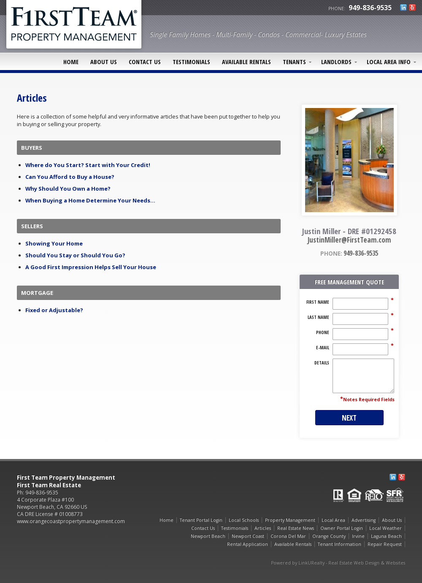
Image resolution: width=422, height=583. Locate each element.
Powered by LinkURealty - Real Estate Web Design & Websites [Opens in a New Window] (338, 563)
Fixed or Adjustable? (54, 310)
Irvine (358, 536)
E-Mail (322, 348)
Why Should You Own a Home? (68, 188)
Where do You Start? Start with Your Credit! (87, 165)
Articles (262, 528)
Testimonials (191, 61)
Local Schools (244, 520)
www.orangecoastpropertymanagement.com (71, 521)
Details (321, 363)
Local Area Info (389, 61)
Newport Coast (248, 536)
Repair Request (385, 544)
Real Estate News (295, 528)
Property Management (290, 520)
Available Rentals (246, 61)
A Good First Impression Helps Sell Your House (90, 267)
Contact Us (145, 61)
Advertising (364, 520)
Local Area (333, 520)
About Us (103, 61)
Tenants (294, 61)
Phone (322, 332)
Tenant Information (339, 544)
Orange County (329, 536)
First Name (317, 302)
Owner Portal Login (341, 528)
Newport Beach (208, 536)
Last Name (318, 317)
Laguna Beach (386, 536)
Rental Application (247, 544)
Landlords (336, 61)
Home (70, 61)
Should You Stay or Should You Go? (75, 255)
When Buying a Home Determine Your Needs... (90, 200)
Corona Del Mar (288, 536)
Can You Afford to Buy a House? (69, 177)
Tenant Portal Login (201, 520)
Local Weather (385, 528)
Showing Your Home (54, 243)
